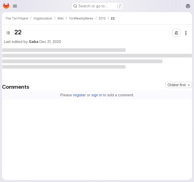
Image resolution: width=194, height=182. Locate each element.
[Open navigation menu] (15, 6)
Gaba (33, 41)
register (79, 95)
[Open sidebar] (8, 33)
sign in (96, 95)
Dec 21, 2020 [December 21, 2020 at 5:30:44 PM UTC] (50, 41)
